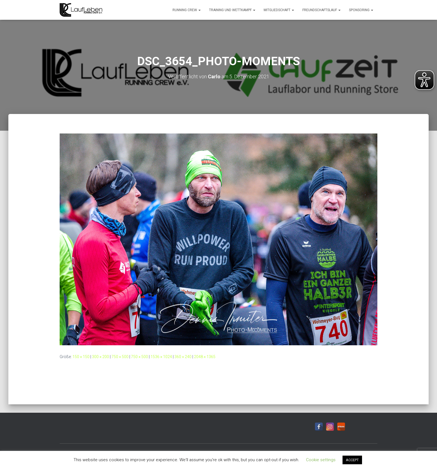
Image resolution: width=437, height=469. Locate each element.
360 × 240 (182, 356)
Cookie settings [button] (321, 459)
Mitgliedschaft (279, 10)
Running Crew (187, 10)
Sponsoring (361, 10)
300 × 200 (100, 356)
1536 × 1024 (161, 356)
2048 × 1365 (204, 356)
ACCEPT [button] (352, 460)
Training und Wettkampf (232, 10)
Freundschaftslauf (321, 10)
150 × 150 (80, 356)
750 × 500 (119, 356)
